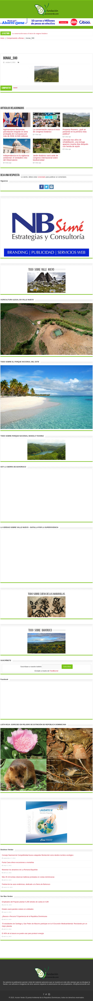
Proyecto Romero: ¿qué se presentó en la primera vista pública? (74, 131)
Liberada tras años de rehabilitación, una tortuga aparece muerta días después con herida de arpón (75, 143)
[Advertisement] (46, 47)
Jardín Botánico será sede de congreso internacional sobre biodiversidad (45, 157)
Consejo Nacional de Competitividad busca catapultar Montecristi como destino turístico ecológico (37, 855)
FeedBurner (54, 671)
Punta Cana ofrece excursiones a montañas (18, 862)
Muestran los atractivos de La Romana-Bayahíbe (20, 870)
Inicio (2, 38)
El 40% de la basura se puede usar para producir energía (23, 933)
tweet (15, 88)
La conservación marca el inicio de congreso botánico (29, 33)
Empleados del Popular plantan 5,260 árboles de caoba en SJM (25, 902)
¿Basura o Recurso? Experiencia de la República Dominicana (24, 916)
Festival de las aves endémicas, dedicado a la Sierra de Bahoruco (26, 884)
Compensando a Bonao (15, 38)
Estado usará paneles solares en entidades (17, 909)
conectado (41, 177)
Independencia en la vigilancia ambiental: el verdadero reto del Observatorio (16, 157)
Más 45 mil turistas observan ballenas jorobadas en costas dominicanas (28, 877)
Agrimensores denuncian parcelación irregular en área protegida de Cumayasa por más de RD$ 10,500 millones (15, 132)
